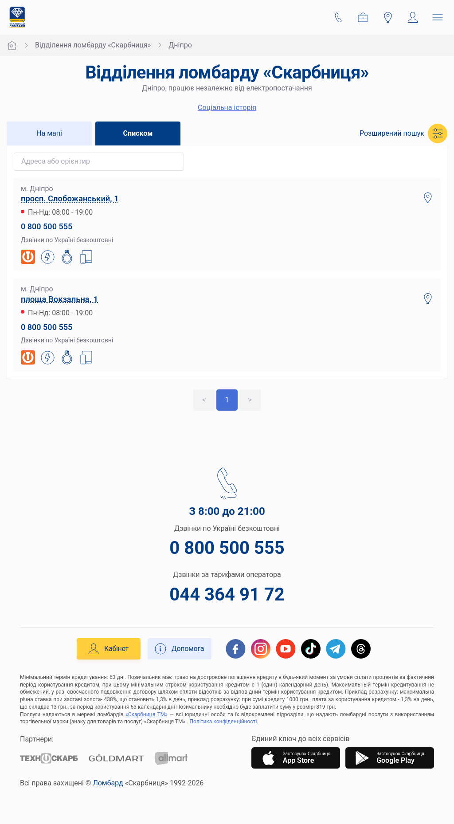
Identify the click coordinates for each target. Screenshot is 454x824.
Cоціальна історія (227, 107)
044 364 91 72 (226, 594)
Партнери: (37, 739)
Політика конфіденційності (223, 721)
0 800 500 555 (46, 226)
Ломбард (108, 783)
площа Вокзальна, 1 (59, 299)
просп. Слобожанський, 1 (70, 198)
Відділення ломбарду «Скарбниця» (93, 45)
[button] (403, 133)
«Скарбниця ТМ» (146, 714)
